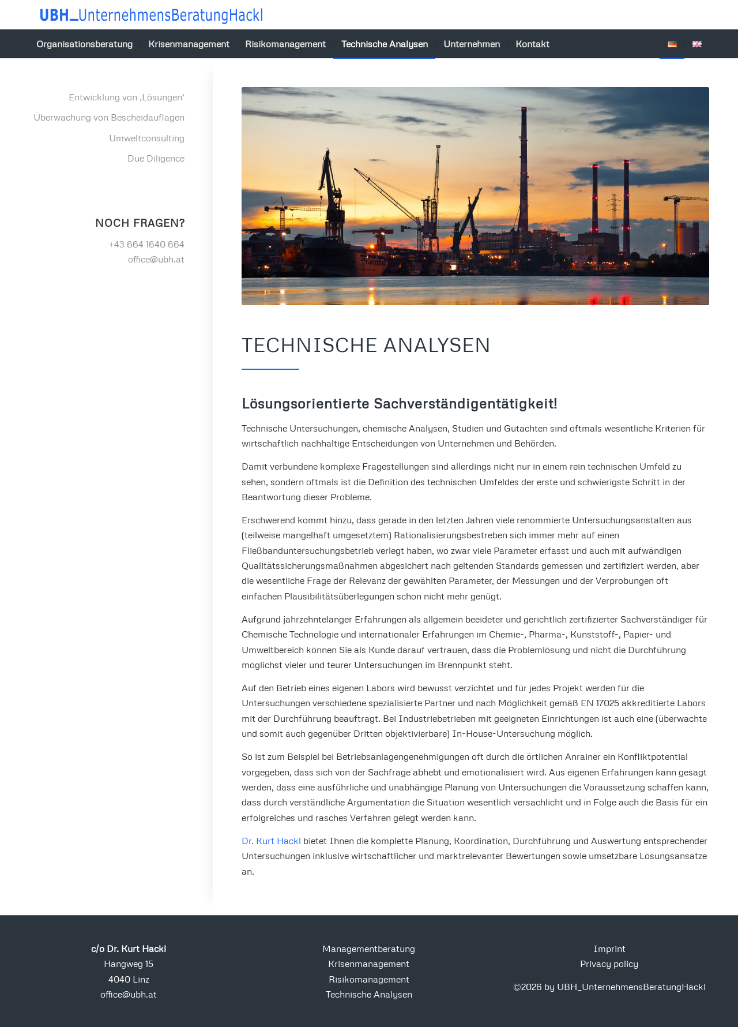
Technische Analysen (369, 994)
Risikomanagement (369, 979)
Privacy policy (609, 963)
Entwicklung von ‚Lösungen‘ (126, 97)
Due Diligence (155, 158)
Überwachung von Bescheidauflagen (108, 117)
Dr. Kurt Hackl (271, 840)
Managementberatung (368, 948)
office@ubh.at (156, 259)
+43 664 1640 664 (146, 244)
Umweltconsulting (146, 138)
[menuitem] (84, 43)
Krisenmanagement (368, 963)
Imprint (609, 948)
